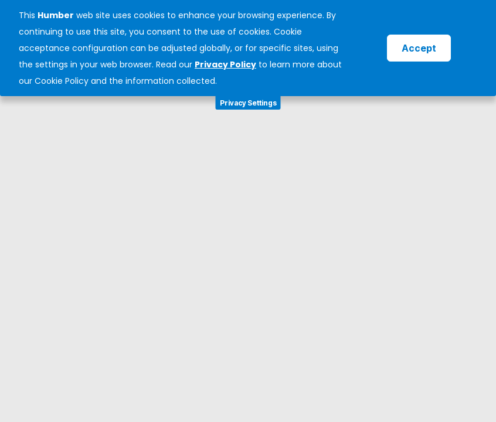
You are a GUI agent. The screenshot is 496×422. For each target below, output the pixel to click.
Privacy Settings (248, 102)
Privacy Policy (225, 64)
